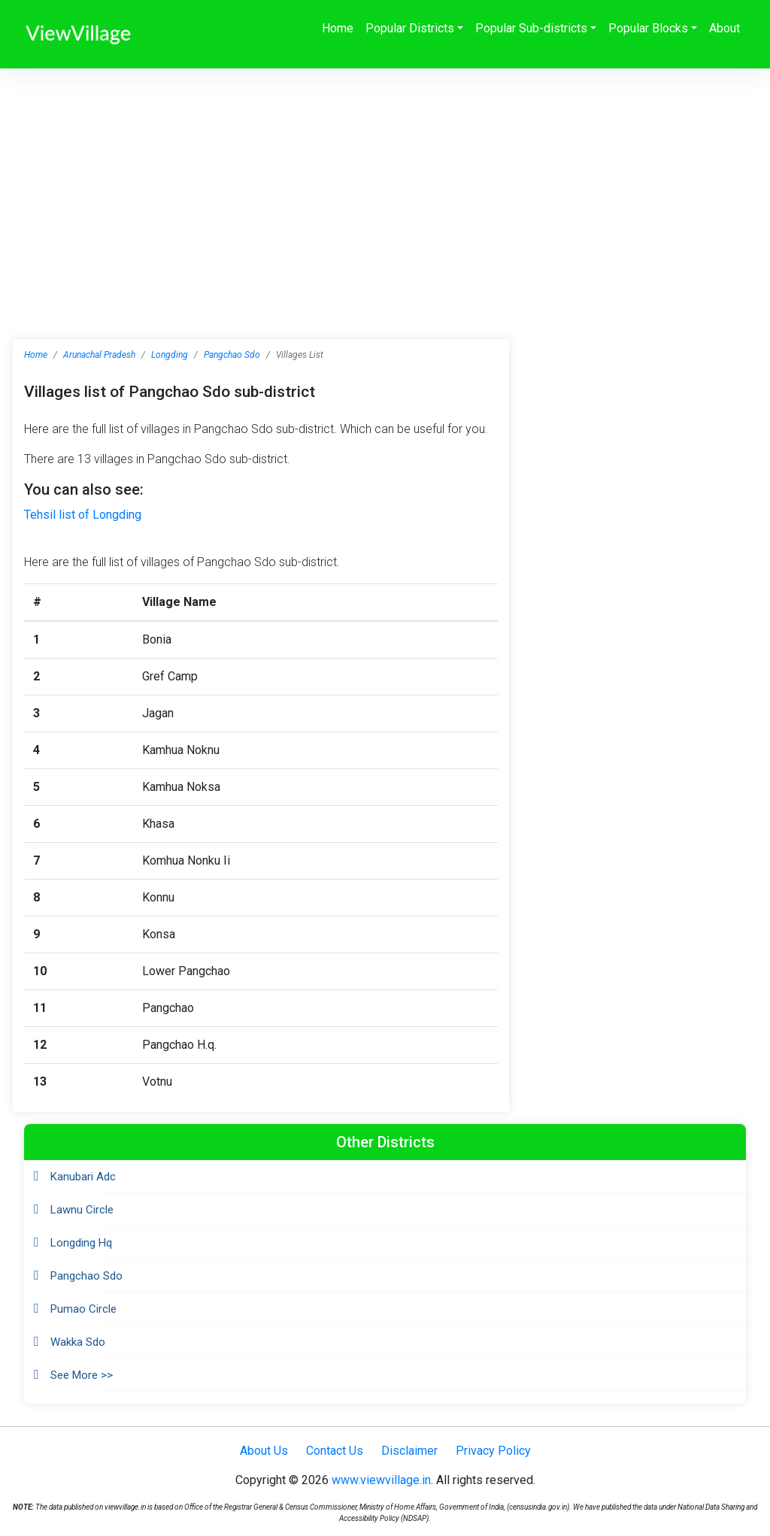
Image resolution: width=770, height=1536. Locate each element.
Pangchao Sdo (232, 355)
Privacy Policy (493, 1451)
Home (337, 28)
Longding (169, 355)
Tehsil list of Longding (82, 514)
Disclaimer (409, 1451)
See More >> (81, 1375)
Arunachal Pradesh (99, 355)
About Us (264, 1451)
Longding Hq (81, 1243)
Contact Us (334, 1451)
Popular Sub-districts (531, 28)
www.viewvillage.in (381, 1480)
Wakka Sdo (77, 1342)
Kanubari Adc (83, 1176)
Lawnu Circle (82, 1209)
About (724, 28)
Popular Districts (409, 28)
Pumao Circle (83, 1309)
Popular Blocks (648, 28)
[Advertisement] (385, 181)
